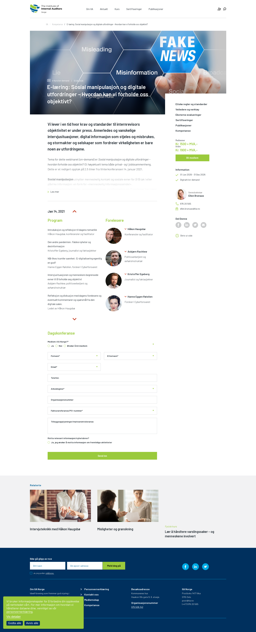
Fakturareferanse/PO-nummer (67, 411)
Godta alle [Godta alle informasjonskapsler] (14, 623)
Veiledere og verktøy (187, 109)
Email (54, 367)
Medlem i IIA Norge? (58, 342)
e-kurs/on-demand (58, 80)
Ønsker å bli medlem (77, 346)
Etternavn (112, 356)
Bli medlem (192, 157)
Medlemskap (91, 600)
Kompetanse (57, 24)
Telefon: (55, 378)
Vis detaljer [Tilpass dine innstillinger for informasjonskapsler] (13, 616)
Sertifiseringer (134, 8)
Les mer (54, 192)
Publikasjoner (156, 8)
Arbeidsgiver (57, 389)
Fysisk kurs (171, 526)
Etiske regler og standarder (191, 104)
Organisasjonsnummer (62, 400)
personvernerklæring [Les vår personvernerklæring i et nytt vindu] (19, 611)
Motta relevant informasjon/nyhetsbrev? (68, 438)
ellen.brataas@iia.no (190, 209)
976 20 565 (185, 204)
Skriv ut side (186, 235)
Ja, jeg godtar (43, 573)
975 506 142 (137, 607)
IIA (47, 24)
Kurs (117, 8)
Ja (52, 346)
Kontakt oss (91, 594)
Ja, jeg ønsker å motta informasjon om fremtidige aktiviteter (81, 442)
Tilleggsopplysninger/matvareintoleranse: (72, 422)
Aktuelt (104, 8)
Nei (60, 346)
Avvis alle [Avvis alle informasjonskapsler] (32, 623)
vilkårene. (50, 573)
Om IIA (89, 8)
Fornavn (55, 356)
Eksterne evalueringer (188, 114)
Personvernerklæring (96, 589)
